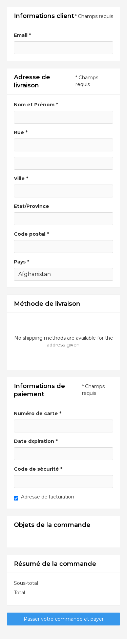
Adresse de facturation (47, 497)
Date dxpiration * (36, 441)
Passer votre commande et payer (64, 619)
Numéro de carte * (37, 413)
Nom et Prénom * (36, 105)
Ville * (21, 178)
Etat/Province (31, 206)
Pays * (21, 262)
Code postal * (31, 234)
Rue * (20, 132)
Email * (22, 35)
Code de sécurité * (38, 469)
